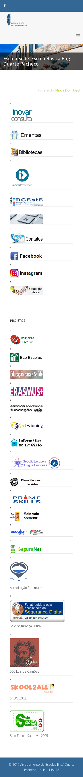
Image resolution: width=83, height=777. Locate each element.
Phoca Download (67, 90)
